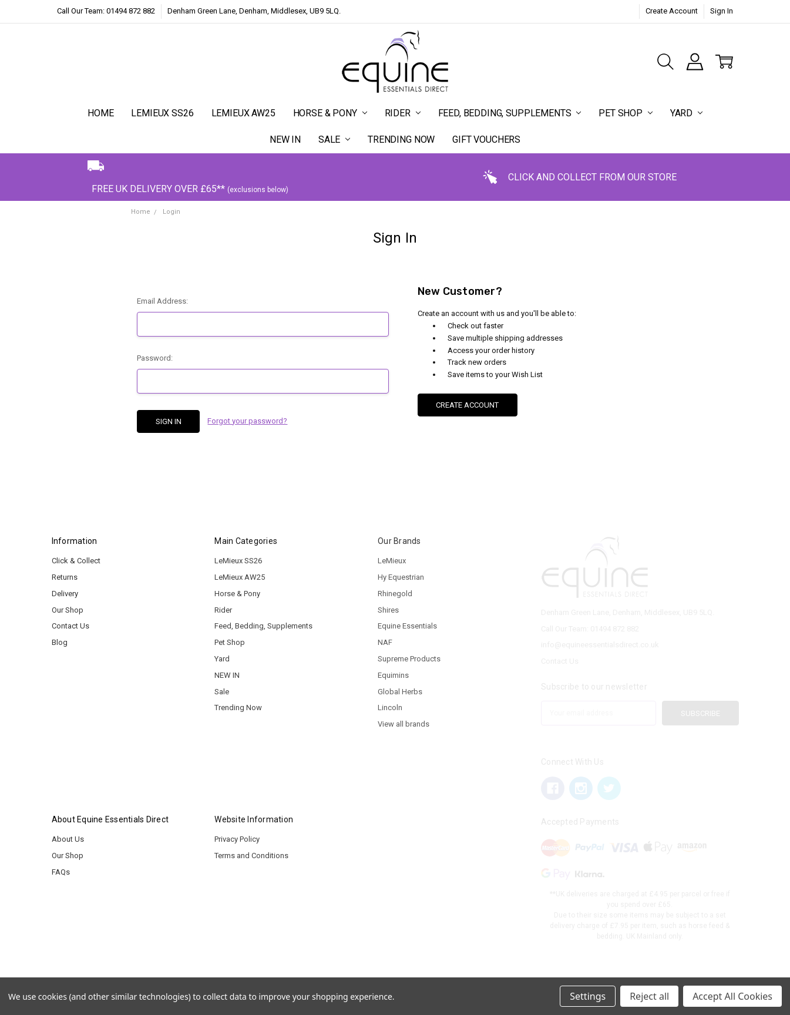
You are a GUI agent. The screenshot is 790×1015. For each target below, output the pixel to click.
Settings (588, 996)
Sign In (721, 10)
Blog (60, 642)
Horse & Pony (330, 113)
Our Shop (67, 610)
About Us (68, 839)
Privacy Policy (237, 839)
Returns (65, 577)
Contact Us (70, 625)
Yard (686, 113)
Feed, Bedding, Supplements (509, 113)
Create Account (672, 10)
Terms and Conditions (251, 855)
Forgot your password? (247, 420)
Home (100, 113)
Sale (334, 139)
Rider (403, 113)
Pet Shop (626, 113)
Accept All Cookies (732, 996)
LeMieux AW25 (243, 113)
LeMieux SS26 (162, 113)
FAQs (61, 872)
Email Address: (162, 301)
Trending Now (401, 139)
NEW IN (285, 139)
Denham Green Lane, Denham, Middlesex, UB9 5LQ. (254, 10)
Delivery (65, 593)
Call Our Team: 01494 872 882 (106, 10)
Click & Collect (76, 560)
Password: (155, 358)
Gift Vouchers (486, 139)
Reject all (649, 996)
